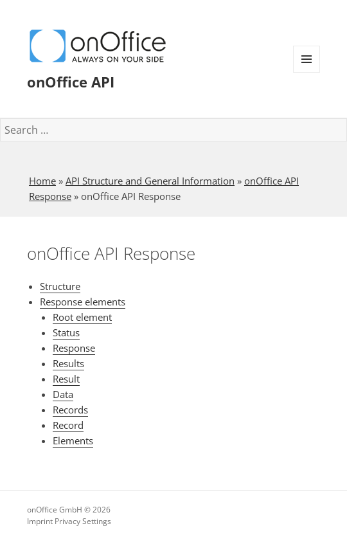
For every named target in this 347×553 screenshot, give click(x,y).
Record (68, 425)
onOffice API (70, 81)
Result (66, 378)
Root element (82, 317)
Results (68, 363)
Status (66, 332)
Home (42, 180)
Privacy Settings (83, 521)
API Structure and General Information (150, 180)
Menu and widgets (307, 72)
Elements (73, 440)
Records (70, 409)
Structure (60, 286)
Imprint (40, 521)
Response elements (82, 301)
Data (63, 394)
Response (74, 347)
